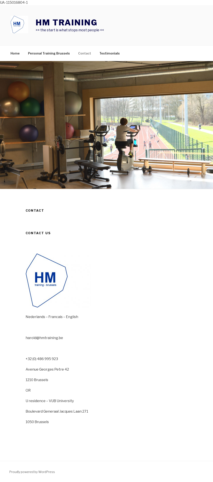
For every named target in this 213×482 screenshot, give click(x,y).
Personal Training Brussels (49, 53)
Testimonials (109, 53)
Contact (84, 53)
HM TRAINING (67, 22)
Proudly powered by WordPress (32, 472)
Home (15, 53)
